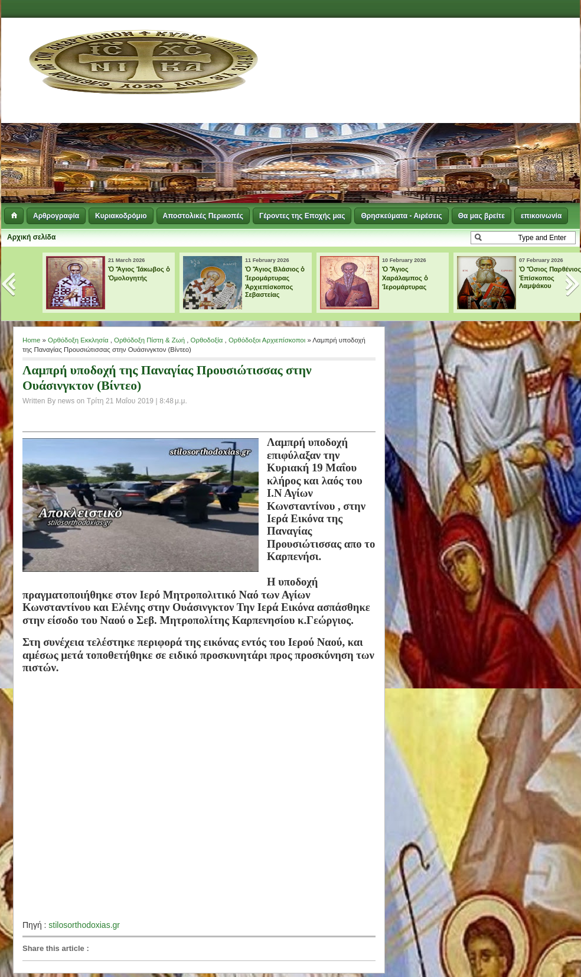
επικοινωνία (541, 216)
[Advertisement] (411, 112)
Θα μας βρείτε (481, 216)
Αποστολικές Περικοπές (203, 216)
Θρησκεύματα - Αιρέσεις (401, 216)
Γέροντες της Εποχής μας (302, 216)
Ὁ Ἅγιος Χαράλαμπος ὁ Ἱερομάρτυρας (405, 278)
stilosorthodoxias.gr (84, 925)
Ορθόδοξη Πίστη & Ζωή (149, 340)
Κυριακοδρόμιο (120, 216)
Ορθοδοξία (207, 340)
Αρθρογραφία (56, 216)
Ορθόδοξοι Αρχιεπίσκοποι (267, 340)
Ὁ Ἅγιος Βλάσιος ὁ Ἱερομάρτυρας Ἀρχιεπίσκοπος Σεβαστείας (275, 282)
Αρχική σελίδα (31, 237)
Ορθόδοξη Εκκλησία (78, 340)
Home (31, 340)
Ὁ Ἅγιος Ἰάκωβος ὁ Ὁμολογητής (139, 274)
